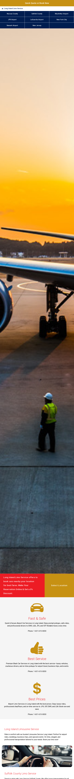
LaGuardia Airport (36, 20)
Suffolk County (37, 14)
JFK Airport (12, 20)
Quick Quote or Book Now (37, 3)
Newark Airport (12, 25)
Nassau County (12, 14)
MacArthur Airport (61, 14)
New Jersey (37, 25)
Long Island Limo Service (13, 8)
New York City (62, 20)
